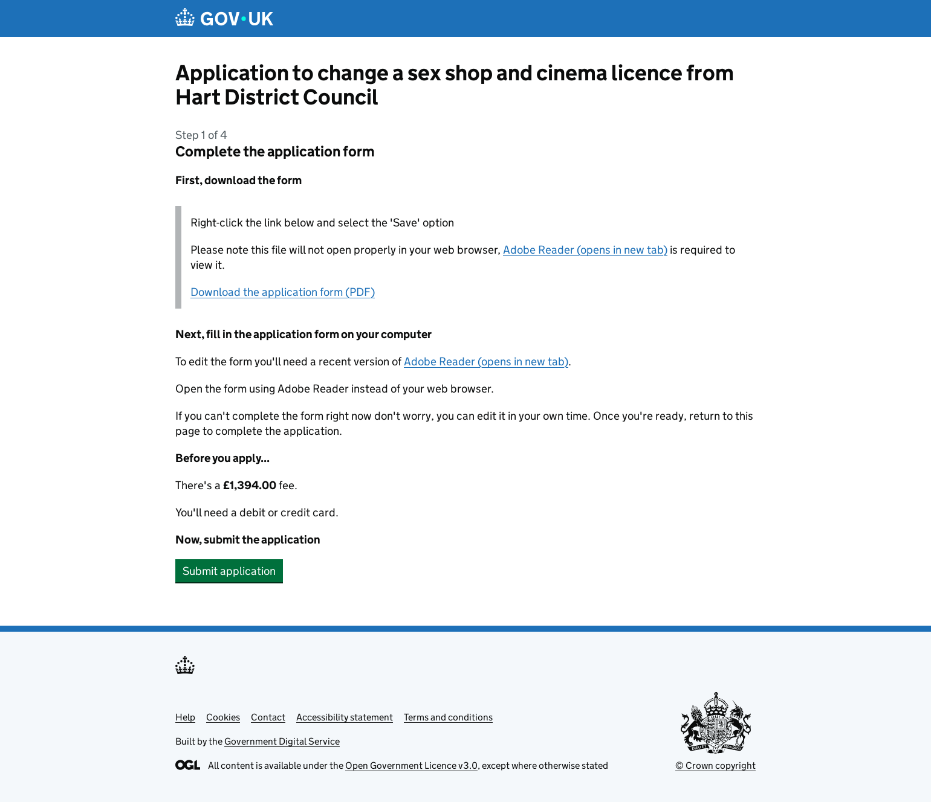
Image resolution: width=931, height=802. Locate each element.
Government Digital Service (282, 741)
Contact (268, 717)
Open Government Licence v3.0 (411, 765)
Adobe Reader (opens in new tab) (585, 250)
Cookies (223, 717)
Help (185, 717)
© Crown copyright (715, 765)
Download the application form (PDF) (282, 292)
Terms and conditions (448, 717)
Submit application (229, 571)
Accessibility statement (344, 717)
